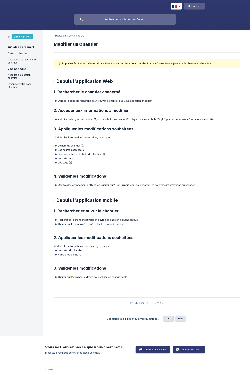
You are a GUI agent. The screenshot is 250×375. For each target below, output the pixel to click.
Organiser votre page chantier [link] (19, 85)
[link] (20, 36)
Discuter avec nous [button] (155, 349)
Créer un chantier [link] (17, 53)
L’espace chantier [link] (17, 68)
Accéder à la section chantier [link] (19, 76)
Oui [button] (168, 318)
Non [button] (180, 318)
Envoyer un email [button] (191, 349)
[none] (176, 6)
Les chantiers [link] (76, 35)
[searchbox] (125, 19)
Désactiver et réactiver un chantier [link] (22, 61)
